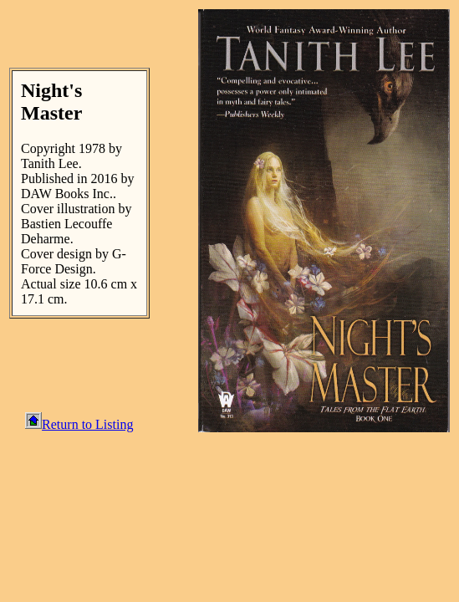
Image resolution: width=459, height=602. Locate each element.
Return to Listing (79, 424)
